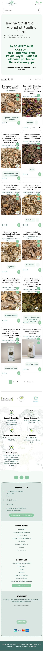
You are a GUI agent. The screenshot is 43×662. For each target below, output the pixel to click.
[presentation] (18, 615)
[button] (21, 515)
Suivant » (30, 382)
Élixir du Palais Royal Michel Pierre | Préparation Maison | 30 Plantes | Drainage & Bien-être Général (11, 139)
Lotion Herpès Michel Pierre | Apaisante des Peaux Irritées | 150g (32, 137)
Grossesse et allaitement (32, 97)
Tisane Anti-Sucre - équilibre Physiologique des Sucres (11, 234)
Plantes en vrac (11, 91)
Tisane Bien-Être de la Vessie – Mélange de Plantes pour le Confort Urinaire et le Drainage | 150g (11, 334)
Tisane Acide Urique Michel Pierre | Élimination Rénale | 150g (11, 187)
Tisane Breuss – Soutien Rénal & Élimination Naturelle (32, 332)
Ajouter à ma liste (17, 95)
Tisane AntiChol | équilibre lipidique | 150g (32, 233)
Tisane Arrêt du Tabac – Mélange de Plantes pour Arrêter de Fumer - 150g (11, 282)
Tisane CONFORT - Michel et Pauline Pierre (11, 146)
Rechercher (38, 10)
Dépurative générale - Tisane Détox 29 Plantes (11, 87)
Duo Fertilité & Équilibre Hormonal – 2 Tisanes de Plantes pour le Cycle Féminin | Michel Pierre (32, 90)
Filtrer (3, 79)
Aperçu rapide (17, 99)
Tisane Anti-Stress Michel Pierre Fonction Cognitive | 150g (32, 187)
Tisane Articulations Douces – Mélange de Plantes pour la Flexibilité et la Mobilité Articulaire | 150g (32, 283)
